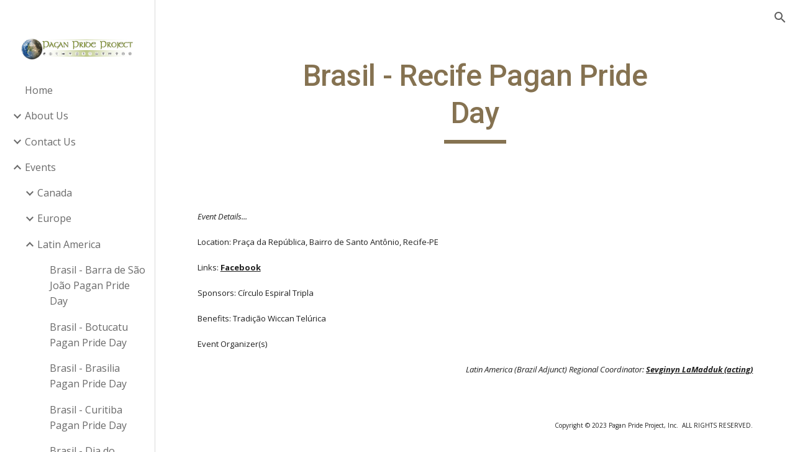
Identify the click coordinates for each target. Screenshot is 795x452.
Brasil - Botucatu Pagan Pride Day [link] (89, 334)
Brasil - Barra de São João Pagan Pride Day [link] (97, 285)
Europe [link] (54, 218)
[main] (475, 100)
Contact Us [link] (50, 142)
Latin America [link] (69, 244)
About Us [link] (46, 115)
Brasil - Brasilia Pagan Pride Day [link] (88, 375)
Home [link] (39, 90)
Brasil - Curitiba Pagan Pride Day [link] (88, 417)
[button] (780, 17)
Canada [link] (54, 193)
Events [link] (40, 167)
